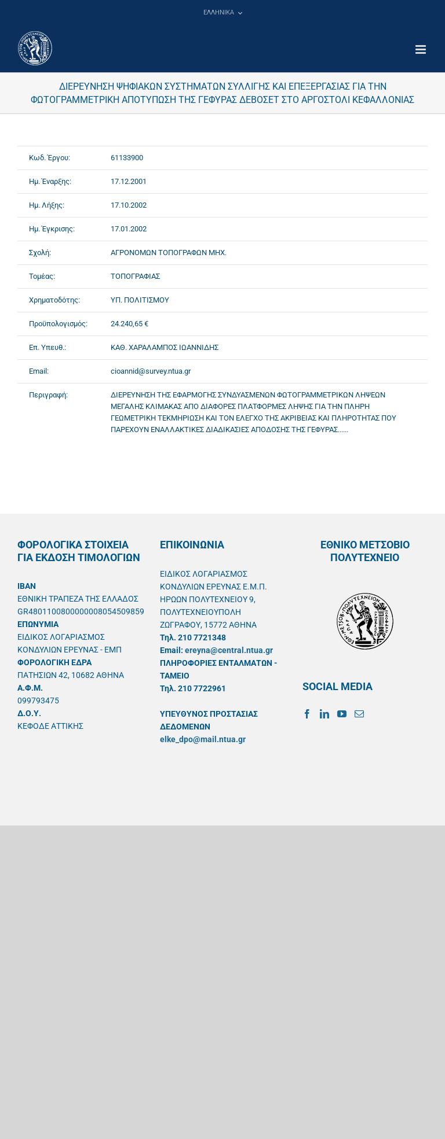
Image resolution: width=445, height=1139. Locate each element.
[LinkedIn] (324, 713)
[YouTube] (341, 713)
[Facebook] (307, 713)
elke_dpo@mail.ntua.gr (203, 739)
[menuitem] (222, 12)
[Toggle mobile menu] (421, 49)
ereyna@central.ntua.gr (229, 650)
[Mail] (359, 713)
